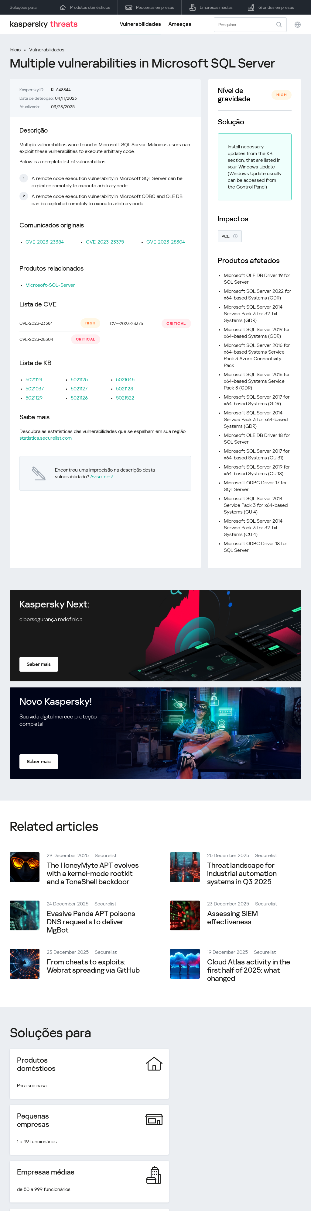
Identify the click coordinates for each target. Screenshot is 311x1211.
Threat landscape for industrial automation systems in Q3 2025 (242, 873)
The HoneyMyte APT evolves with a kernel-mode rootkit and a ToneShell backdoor (93, 873)
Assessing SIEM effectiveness (232, 917)
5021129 (34, 398)
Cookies (292, 1191)
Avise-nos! (101, 476)
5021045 (125, 379)
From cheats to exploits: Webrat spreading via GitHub (93, 966)
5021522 (125, 398)
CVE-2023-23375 (105, 242)
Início (15, 50)
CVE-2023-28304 (165, 242)
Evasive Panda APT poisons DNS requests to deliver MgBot (91, 921)
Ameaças (179, 24)
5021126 (79, 398)
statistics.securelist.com (45, 438)
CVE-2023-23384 (45, 242)
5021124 (34, 379)
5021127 (79, 389)
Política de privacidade (251, 1191)
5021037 (35, 389)
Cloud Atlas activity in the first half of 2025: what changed (248, 970)
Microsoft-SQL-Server (50, 285)
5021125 (79, 379)
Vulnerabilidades (140, 24)
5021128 (124, 389)
